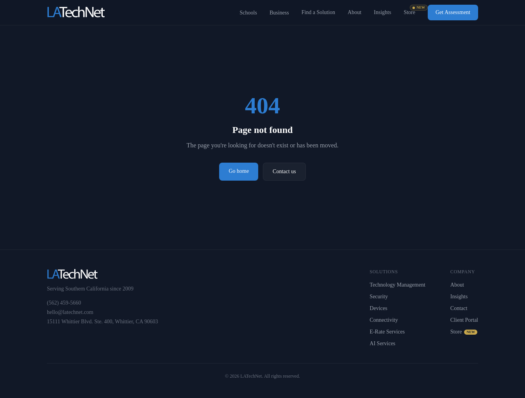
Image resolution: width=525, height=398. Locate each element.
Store (409, 12)
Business (279, 13)
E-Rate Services (387, 332)
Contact (459, 308)
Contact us (284, 171)
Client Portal (464, 320)
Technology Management (397, 285)
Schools (248, 13)
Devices (378, 308)
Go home (239, 171)
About (354, 12)
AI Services (382, 343)
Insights (382, 12)
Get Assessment (453, 12)
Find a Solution (318, 12)
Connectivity (384, 320)
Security (379, 296)
